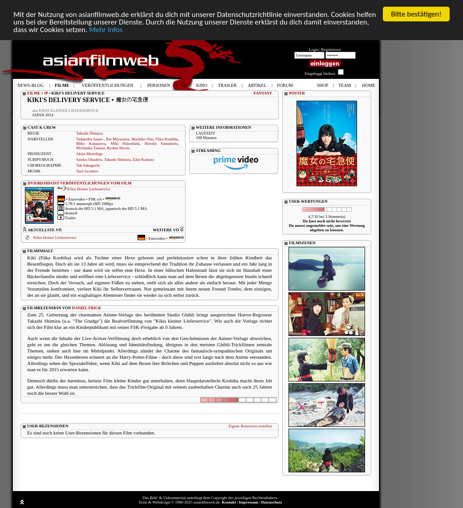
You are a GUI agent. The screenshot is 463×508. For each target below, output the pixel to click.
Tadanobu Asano (90, 139)
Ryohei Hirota (118, 148)
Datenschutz (271, 502)
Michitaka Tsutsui (90, 148)
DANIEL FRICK (87, 307)
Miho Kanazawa (91, 143)
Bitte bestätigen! (416, 14)
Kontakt (229, 502)
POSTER (297, 93)
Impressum (248, 502)
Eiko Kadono (143, 159)
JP (46, 93)
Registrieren (331, 49)
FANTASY (263, 93)
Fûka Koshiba (166, 139)
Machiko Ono (142, 139)
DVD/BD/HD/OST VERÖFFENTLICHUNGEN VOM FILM (80, 183)
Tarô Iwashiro (87, 171)
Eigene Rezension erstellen (250, 425)
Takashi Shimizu (89, 133)
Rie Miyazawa (117, 139)
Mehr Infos (105, 29)
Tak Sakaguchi (88, 165)
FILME (34, 93)
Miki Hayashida (125, 143)
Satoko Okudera (89, 159)
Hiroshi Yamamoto (161, 143)
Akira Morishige (89, 154)
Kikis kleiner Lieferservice (88, 188)
